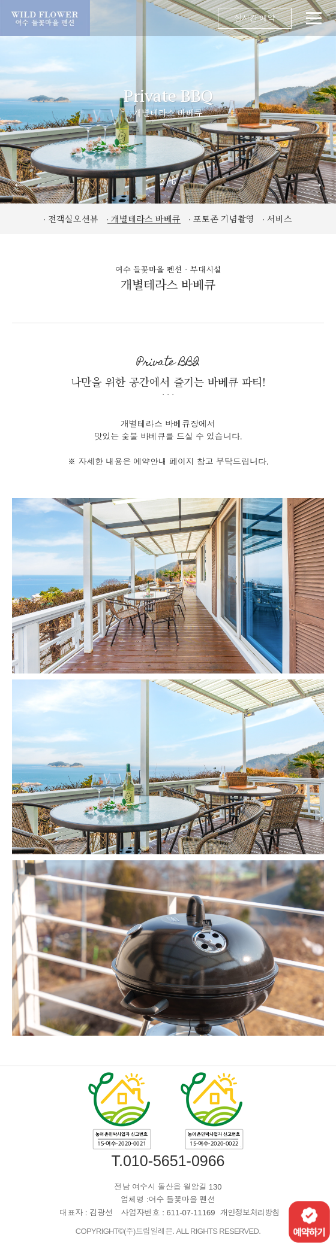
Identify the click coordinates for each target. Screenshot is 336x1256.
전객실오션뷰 (73, 218)
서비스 (279, 218)
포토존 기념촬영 (223, 218)
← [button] (19, 184)
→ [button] (317, 184)
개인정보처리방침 (250, 1212)
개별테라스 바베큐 (146, 218)
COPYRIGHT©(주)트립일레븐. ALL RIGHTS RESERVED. (168, 1231)
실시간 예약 (254, 18)
